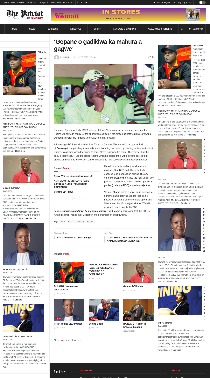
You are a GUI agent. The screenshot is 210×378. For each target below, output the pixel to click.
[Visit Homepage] (24, 14)
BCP (63, 222)
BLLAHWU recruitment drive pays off (42, 58)
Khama (90, 222)
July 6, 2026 (59, 328)
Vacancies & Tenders (65, 2)
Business (20, 2)
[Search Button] (182, 29)
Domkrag (80, 222)
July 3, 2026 (129, 331)
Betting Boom (96, 324)
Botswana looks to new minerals (17, 336)
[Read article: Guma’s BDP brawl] (138, 273)
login (63, 340)
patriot (66, 57)
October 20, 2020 (81, 57)
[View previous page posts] (74, 198)
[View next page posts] (80, 198)
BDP (70, 222)
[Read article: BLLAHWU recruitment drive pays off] (69, 273)
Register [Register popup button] (166, 2)
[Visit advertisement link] (128, 14)
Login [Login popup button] (157, 2)
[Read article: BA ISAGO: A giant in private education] (138, 310)
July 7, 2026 (94, 279)
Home (6, 2)
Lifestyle (29, 2)
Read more (20, 118)
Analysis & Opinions (47, 2)
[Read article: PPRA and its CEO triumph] (69, 310)
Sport (36, 2)
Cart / (198, 29)
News (13, 2)
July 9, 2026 (59, 294)
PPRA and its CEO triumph (15, 269)
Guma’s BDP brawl (11, 188)
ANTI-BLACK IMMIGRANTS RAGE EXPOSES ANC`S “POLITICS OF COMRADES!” (71, 184)
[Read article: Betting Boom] (104, 310)
